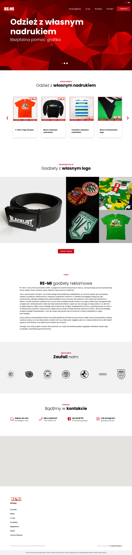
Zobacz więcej (66, 251)
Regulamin (14, 526)
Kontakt (110, 9)
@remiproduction (108, 420)
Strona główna (75, 9)
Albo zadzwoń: (50, 418)
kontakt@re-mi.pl (21, 420)
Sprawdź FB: (78, 418)
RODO (12, 531)
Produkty (98, 9)
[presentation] (7, 118)
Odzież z (66, 85)
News (12, 514)
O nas (87, 9)
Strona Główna (16, 535)
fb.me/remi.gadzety (80, 420)
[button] (62, 63)
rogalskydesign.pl (116, 546)
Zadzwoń (123, 9)
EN (129, 2)
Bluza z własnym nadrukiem (50, 131)
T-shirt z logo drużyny (24, 130)
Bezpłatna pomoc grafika (35, 39)
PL (125, 2)
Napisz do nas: (22, 418)
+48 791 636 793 (50, 420)
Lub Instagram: (108, 418)
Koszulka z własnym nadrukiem (80, 131)
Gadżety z (66, 168)
